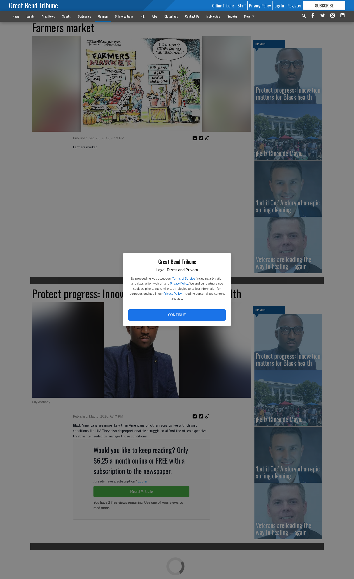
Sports (66, 16)
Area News (48, 16)
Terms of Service (183, 278)
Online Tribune (223, 5)
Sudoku (232, 16)
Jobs (154, 16)
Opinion (103, 16)
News (16, 16)
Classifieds (171, 16)
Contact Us (192, 16)
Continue (177, 314)
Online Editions (124, 16)
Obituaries (84, 16)
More (250, 16)
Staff (242, 5)
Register (294, 5)
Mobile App (213, 16)
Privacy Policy (179, 283)
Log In (279, 5)
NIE (142, 16)
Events (30, 16)
